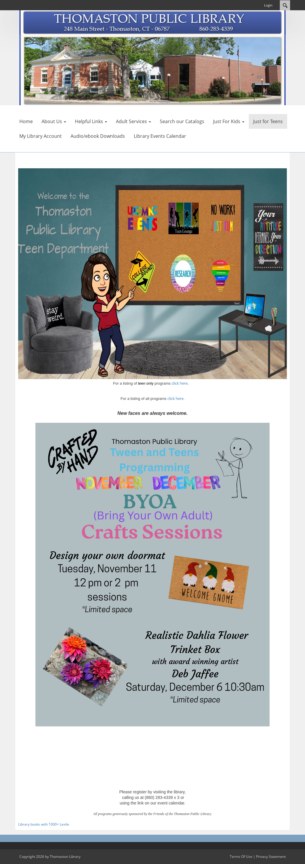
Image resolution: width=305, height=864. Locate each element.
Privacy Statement (271, 856)
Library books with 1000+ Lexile (43, 824)
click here (180, 383)
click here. (175, 398)
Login (268, 5)
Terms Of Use (241, 856)
